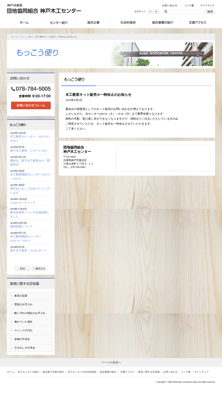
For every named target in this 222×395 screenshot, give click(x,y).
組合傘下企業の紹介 (53, 372)
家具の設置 (20, 295)
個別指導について (21, 226)
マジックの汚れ (23, 330)
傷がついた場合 (23, 321)
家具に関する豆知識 (149, 372)
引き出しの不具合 (24, 347)
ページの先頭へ (111, 362)
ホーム (14, 37)
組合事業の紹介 (108, 372)
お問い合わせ (170, 372)
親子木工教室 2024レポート (30, 250)
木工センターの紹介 (28, 372)
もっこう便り (26, 37)
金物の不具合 (22, 339)
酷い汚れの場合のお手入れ (30, 313)
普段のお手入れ (23, 304)
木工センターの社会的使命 (82, 372)
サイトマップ (201, 372)
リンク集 (186, 372)
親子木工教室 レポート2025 (28, 150)
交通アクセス (127, 372)
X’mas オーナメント (22, 202)
